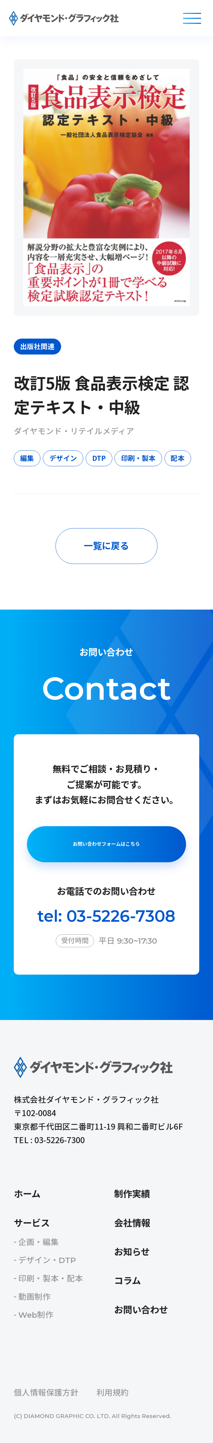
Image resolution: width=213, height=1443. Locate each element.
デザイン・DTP (47, 1260)
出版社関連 (37, 346)
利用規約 (112, 1393)
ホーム (27, 1194)
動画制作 (34, 1297)
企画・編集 (38, 1242)
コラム (127, 1280)
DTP (99, 458)
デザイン (63, 458)
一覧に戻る (106, 546)
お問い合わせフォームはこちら (106, 844)
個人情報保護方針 (46, 1393)
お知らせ (132, 1252)
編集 (27, 458)
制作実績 (132, 1194)
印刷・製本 (138, 458)
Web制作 (35, 1315)
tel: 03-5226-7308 (106, 916)
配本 (178, 458)
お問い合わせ (141, 1310)
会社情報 (132, 1223)
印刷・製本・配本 (50, 1278)
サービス (32, 1223)
